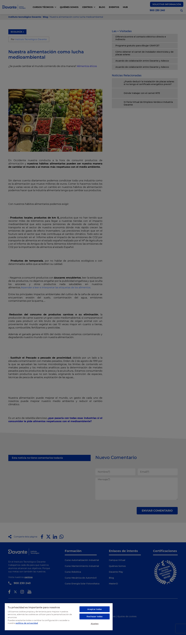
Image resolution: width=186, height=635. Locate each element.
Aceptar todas (94, 609)
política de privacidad (27, 623)
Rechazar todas (95, 616)
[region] (59, 616)
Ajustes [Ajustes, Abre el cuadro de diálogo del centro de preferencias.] (94, 623)
